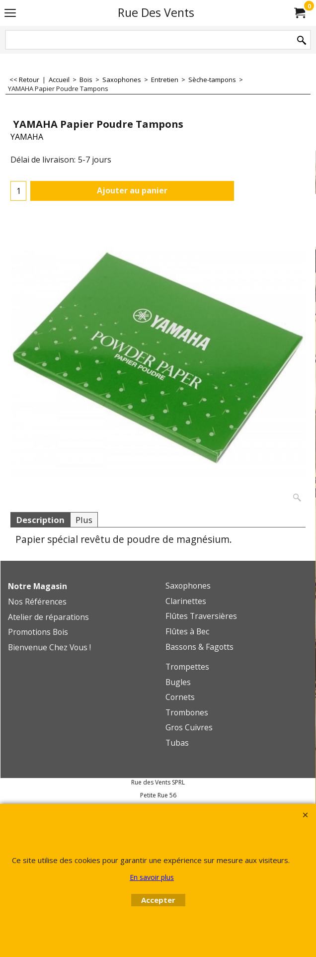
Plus (84, 519)
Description (40, 519)
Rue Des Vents (156, 12)
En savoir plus (152, 877)
